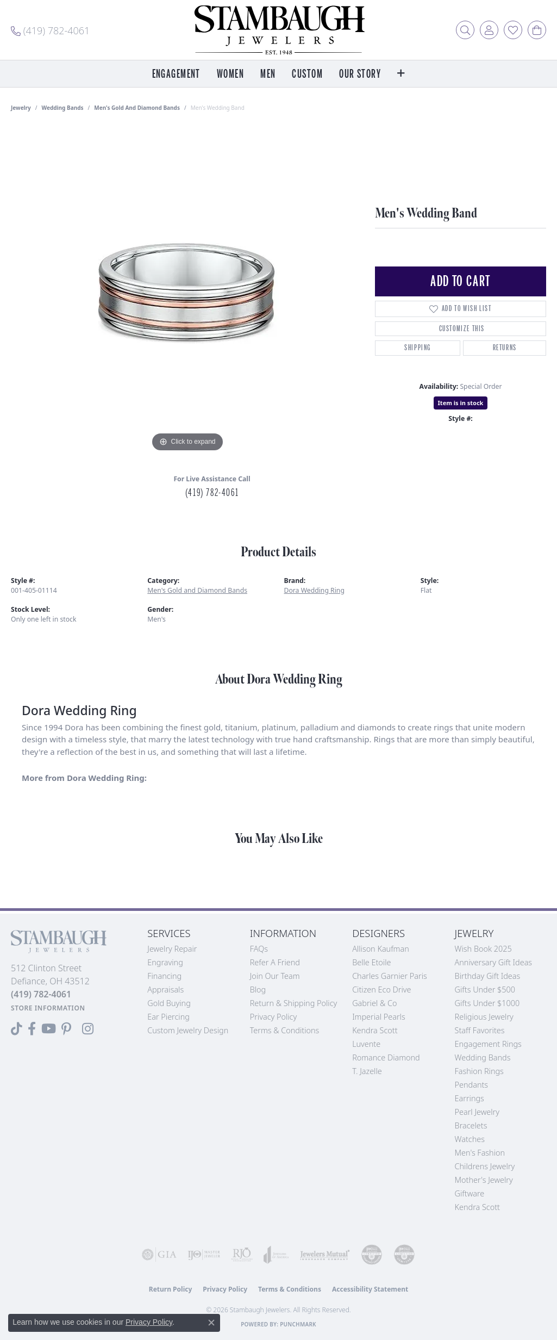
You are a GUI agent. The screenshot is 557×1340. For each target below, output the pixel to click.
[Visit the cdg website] (372, 1254)
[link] (50, 30)
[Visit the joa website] (276, 1254)
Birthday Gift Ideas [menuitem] (488, 976)
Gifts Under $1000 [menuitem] (487, 1003)
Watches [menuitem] (470, 1139)
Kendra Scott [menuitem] (477, 1207)
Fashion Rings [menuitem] (479, 1071)
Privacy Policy (273, 1017)
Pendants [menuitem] (472, 1085)
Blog (258, 989)
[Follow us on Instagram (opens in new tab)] (87, 1028)
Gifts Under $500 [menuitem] (485, 989)
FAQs (259, 949)
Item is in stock (461, 403)
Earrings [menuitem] (469, 1098)
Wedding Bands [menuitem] (483, 1057)
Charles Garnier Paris (389, 976)
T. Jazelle (367, 1071)
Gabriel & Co (374, 1003)
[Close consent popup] (211, 1322)
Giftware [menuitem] (470, 1193)
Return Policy (170, 1289)
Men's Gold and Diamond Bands (137, 107)
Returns (505, 348)
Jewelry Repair (172, 949)
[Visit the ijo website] (203, 1254)
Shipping (417, 348)
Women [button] (230, 74)
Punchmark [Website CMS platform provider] (298, 1324)
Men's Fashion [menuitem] (480, 1152)
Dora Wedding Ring (314, 590)
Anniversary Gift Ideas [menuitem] (494, 962)
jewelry (21, 107)
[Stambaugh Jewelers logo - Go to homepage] (279, 29)
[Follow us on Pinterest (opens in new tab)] (66, 1028)
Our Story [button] (360, 74)
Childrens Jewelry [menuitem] (485, 1166)
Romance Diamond (386, 1057)
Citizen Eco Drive (381, 989)
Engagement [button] (176, 74)
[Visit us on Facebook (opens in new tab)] (32, 1028)
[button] (465, 30)
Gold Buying (169, 1003)
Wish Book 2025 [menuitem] (483, 949)
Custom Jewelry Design (187, 1030)
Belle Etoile (371, 962)
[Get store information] (48, 1008)
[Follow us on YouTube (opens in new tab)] (48, 1028)
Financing (164, 976)
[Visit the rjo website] (242, 1254)
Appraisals (165, 989)
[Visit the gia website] (159, 1254)
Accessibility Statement (370, 1289)
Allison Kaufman (380, 949)
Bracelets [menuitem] (471, 1125)
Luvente (366, 1044)
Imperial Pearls (378, 1017)
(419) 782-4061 (212, 493)
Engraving (165, 962)
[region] (187, 291)
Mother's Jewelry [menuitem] (484, 1180)
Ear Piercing (168, 1017)
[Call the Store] (41, 994)
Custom (307, 74)
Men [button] (268, 74)
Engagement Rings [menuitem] (488, 1044)
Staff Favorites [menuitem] (480, 1030)
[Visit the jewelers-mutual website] (325, 1254)
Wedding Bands (63, 107)
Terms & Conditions (285, 1030)
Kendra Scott (374, 1030)
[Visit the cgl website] (404, 1254)
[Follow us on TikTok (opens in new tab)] (16, 1028)
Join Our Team (275, 976)
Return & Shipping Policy (293, 1003)
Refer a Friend (275, 962)
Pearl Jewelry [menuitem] (477, 1112)
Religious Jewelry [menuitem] (484, 1017)
